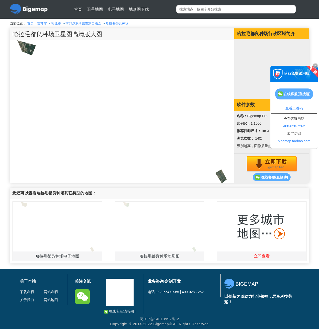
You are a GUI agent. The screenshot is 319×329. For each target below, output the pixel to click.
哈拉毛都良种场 (117, 23)
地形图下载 (139, 9)
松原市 (56, 23)
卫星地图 (95, 9)
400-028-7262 (294, 126)
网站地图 (51, 300)
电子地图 (116, 9)
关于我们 (27, 300)
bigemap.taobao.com (294, 141)
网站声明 (51, 292)
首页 (78, 9)
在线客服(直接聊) (271, 177)
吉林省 (42, 23)
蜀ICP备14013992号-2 (159, 319)
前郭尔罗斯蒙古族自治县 (83, 23)
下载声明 (27, 292)
